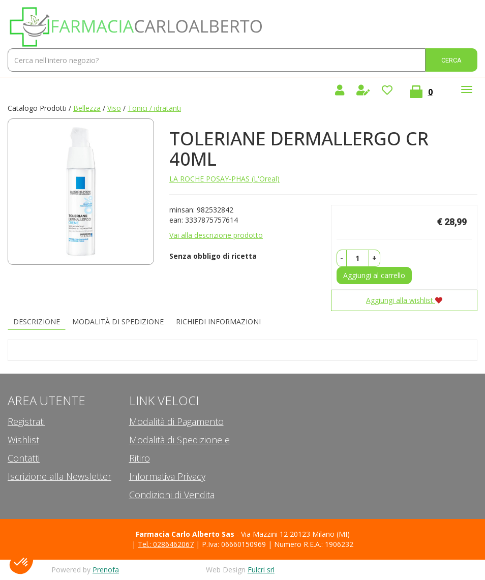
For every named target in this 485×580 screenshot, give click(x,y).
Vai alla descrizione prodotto (216, 235)
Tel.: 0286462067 (166, 544)
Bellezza (87, 108)
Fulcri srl (261, 569)
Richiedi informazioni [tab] (218, 321)
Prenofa (106, 569)
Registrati (26, 421)
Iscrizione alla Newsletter (59, 476)
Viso (114, 108)
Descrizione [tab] (36, 321)
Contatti (24, 458)
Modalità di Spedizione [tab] (118, 321)
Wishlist (23, 440)
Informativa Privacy (167, 476)
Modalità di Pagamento (176, 421)
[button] (342, 258)
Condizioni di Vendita (172, 495)
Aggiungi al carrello (374, 275)
